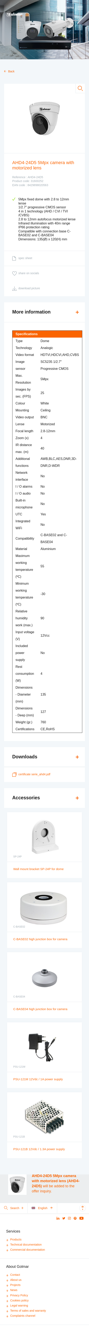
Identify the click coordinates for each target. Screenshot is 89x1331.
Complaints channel (20, 1315)
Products (13, 1239)
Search (13, 1208)
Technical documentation (24, 1244)
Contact (13, 1274)
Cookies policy (17, 1300)
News (11, 1290)
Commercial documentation (25, 1249)
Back (9, 71)
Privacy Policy (17, 1295)
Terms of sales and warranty (26, 1310)
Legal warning (17, 1305)
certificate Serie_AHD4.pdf (31, 774)
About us (13, 1279)
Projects (13, 1285)
